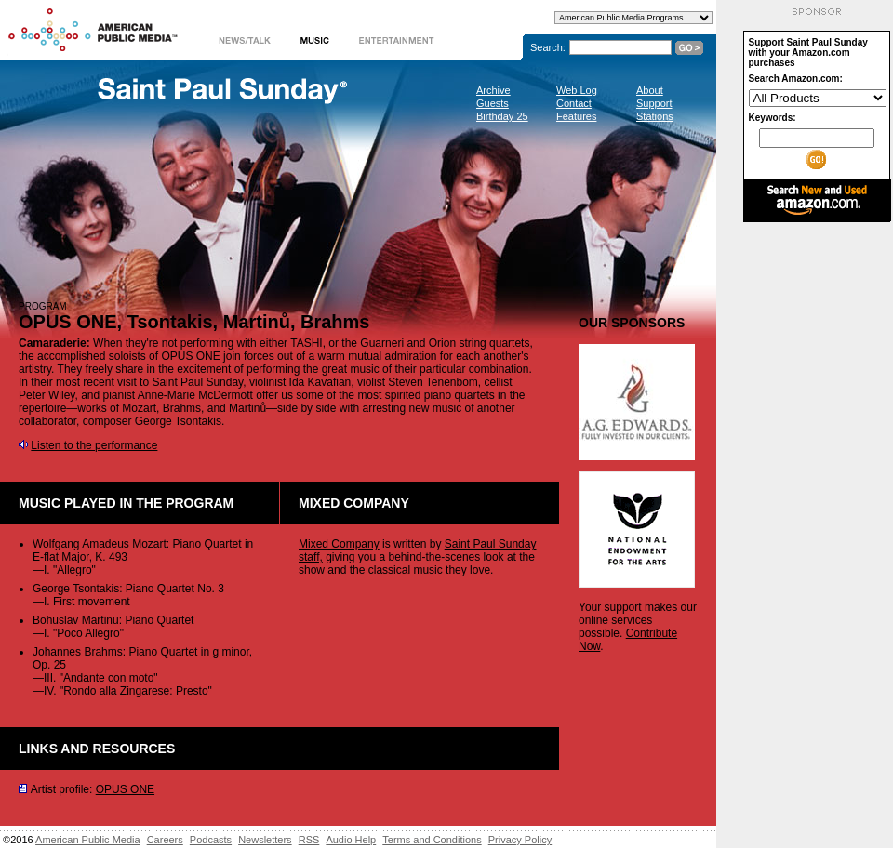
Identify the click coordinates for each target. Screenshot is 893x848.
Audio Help (351, 839)
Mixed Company (339, 543)
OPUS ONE (125, 789)
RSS (309, 839)
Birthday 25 (502, 116)
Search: (548, 47)
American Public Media (87, 839)
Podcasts (211, 839)
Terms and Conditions (431, 839)
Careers (165, 839)
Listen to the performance (94, 445)
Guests (492, 103)
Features (576, 116)
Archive (493, 90)
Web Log (576, 90)
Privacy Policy (520, 839)
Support (654, 103)
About (649, 90)
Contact (574, 103)
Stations (654, 116)
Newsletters (264, 839)
